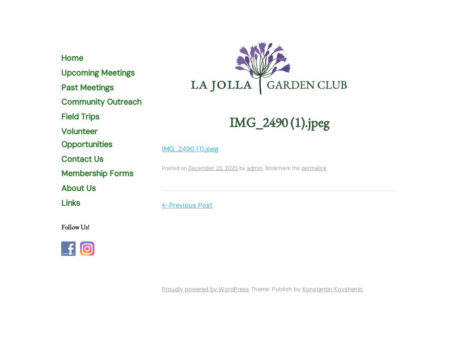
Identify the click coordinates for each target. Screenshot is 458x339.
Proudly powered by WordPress (205, 289)
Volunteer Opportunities (86, 138)
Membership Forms (97, 173)
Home (72, 58)
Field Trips (80, 116)
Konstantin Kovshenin (332, 289)
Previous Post (187, 205)
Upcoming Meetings (98, 73)
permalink (314, 168)
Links (70, 203)
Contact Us (82, 159)
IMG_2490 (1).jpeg (190, 148)
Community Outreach (101, 102)
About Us (78, 188)
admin (255, 168)
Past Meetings (87, 87)
